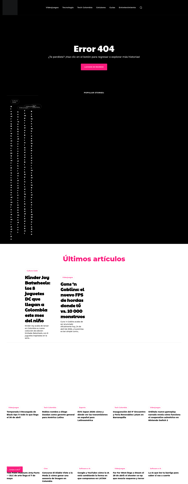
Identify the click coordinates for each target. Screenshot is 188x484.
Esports (82, 408)
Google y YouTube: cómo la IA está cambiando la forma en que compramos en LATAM (93, 476)
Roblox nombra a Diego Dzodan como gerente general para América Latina (32, 172)
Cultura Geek (32, 271)
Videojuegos (67, 278)
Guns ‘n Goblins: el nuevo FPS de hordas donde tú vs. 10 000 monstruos (18, 171)
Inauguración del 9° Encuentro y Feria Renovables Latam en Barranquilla (129, 415)
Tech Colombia (36, 106)
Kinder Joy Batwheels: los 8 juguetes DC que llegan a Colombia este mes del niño (11, 172)
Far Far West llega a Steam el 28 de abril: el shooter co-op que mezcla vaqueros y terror (128, 476)
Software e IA (84, 469)
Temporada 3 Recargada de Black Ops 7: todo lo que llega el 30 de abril (25, 171)
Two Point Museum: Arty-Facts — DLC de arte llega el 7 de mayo (23, 476)
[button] (140, 7)
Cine (46, 469)
